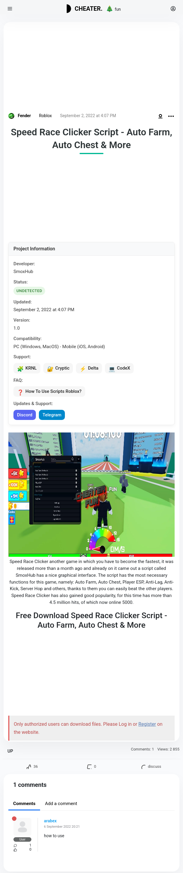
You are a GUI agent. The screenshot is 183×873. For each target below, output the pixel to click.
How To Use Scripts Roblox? (49, 392)
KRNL (27, 368)
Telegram (51, 415)
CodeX (119, 368)
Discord (24, 415)
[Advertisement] (91, 68)
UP (10, 751)
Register (147, 724)
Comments (24, 803)
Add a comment (61, 803)
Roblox (45, 115)
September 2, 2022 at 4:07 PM (88, 115)
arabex (50, 820)
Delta (89, 368)
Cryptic (58, 368)
